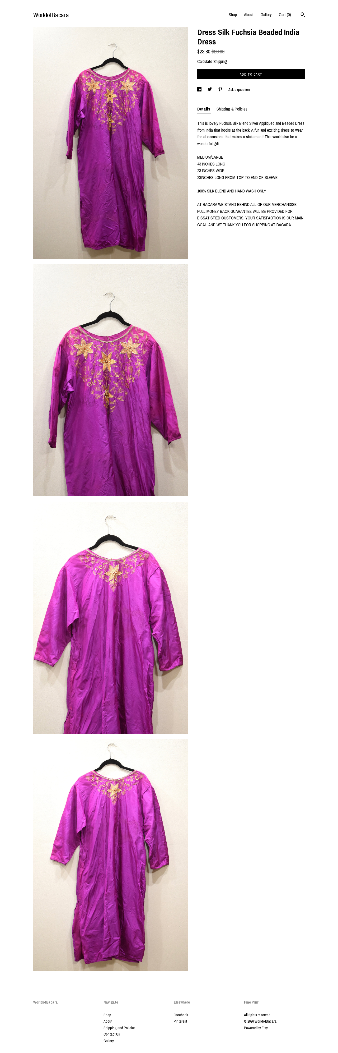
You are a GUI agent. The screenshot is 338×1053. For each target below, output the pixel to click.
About (248, 14)
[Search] (303, 15)
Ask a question (239, 89)
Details (204, 109)
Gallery (266, 14)
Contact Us (112, 1034)
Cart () (285, 14)
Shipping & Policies (232, 109)
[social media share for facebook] (199, 89)
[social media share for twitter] (210, 89)
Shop (233, 14)
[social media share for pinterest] (220, 89)
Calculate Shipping (212, 61)
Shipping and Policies (119, 1028)
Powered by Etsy (256, 1028)
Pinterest (180, 1021)
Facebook (181, 1015)
